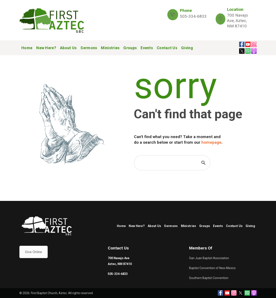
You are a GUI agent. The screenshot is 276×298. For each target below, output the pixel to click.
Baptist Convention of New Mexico (212, 268)
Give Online (33, 252)
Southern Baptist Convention (208, 278)
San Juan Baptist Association (209, 258)
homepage (211, 142)
